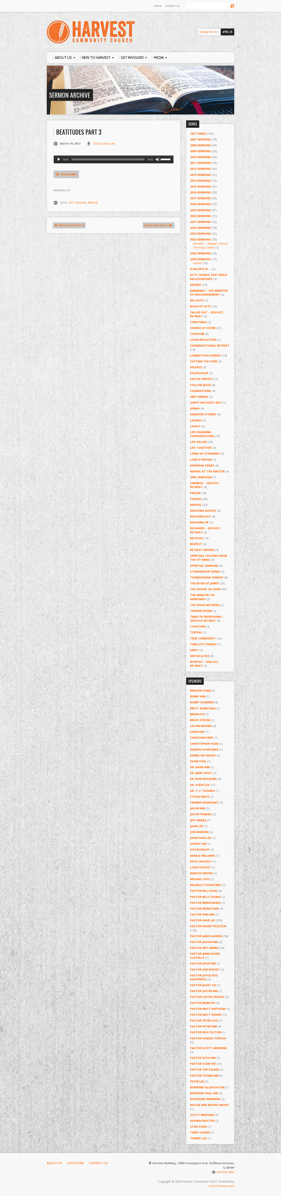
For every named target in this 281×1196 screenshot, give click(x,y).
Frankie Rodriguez (204, 802)
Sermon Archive (69, 94)
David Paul (198, 761)
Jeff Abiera (198, 820)
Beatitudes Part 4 (158, 225)
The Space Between (204, 605)
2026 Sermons (200, 259)
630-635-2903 (225, 1172)
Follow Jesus (200, 385)
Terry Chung (200, 1132)
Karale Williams (202, 855)
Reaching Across (203, 510)
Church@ (197, 334)
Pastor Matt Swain (205, 1014)
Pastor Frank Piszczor (208, 926)
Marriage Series (202, 465)
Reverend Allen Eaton (207, 1087)
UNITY (194, 650)
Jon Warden (199, 832)
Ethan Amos (199, 796)
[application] (113, 159)
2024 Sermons (200, 239)
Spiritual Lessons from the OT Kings (208, 557)
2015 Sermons (200, 186)
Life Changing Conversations (202, 434)
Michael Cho (199, 879)
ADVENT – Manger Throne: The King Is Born (210, 245)
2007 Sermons (200, 139)
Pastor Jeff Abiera (204, 948)
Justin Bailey (200, 849)
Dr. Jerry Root (201, 773)
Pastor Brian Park (204, 908)
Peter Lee (197, 1081)
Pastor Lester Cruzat (207, 997)
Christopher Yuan (204, 743)
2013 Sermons (200, 175)
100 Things (198, 133)
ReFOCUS (196, 538)
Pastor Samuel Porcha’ (208, 1038)
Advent (195, 285)
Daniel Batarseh (203, 755)
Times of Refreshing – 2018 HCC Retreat (206, 618)
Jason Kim (197, 808)
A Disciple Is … (200, 269)
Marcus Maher (201, 873)
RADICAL (93, 202)
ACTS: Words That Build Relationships (208, 277)
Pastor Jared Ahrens (206, 936)
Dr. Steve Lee (199, 785)
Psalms (195, 499)
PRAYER (195, 493)
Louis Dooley (200, 867)
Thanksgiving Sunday (206, 577)
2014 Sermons (200, 180)
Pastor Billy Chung (205, 897)
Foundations (200, 391)
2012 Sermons (200, 169)
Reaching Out (200, 516)
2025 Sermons (200, 253)
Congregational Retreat (209, 345)
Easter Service (201, 379)
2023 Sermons (200, 233)
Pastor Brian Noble (205, 903)
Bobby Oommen (202, 702)
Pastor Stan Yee (203, 1063)
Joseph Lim (198, 844)
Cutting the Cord (204, 361)
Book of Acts (200, 306)
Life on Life (198, 442)
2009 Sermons (200, 151)
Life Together (201, 448)
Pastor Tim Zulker (204, 1069)
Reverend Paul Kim (204, 1093)
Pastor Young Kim (204, 1075)
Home (158, 6)
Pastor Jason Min (204, 942)
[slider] (108, 159)
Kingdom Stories (203, 414)
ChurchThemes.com (221, 1186)
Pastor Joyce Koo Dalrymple (204, 977)
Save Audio (66, 174)
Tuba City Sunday (203, 644)
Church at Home (203, 328)
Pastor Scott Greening (208, 1048)
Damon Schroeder (204, 749)
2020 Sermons (200, 216)
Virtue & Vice (199, 656)
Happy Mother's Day (205, 402)
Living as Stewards (205, 453)
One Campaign (201, 477)
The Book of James (204, 583)
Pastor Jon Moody (205, 969)
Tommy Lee (198, 1138)
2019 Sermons (200, 210)
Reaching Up (199, 522)
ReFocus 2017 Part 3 (69, 225)
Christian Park (201, 737)
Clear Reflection (203, 339)
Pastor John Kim (203, 963)
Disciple (196, 367)
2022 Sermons (200, 228)
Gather (197, 263)
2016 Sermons (200, 192)
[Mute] (157, 159)
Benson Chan (200, 690)
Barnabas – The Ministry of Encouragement (209, 292)
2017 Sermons (77, 202)
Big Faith (197, 300)
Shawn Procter (202, 1121)
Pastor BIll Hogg (203, 891)
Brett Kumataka (203, 708)
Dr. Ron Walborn (203, 779)
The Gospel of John (205, 589)
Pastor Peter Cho (204, 1020)
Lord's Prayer (201, 459)
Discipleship (199, 373)
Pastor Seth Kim (203, 1058)
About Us (54, 1163)
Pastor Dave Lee (104, 143)
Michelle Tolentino (205, 885)
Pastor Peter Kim (203, 1026)
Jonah (195, 408)
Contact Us (172, 6)
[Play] (59, 159)
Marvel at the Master (207, 471)
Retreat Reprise (202, 550)
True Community (203, 638)
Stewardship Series (205, 571)
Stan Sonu (198, 1126)
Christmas (198, 322)
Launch (196, 420)
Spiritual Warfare (204, 566)
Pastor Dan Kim (202, 914)
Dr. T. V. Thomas (202, 791)
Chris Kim (197, 732)
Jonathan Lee (200, 838)
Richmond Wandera (205, 1099)
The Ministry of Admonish (202, 597)
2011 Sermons (200, 163)
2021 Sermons (200, 222)
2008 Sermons (200, 145)
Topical (196, 632)
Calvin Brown (201, 726)
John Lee (196, 826)
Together (197, 626)
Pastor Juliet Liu (203, 985)
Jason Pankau (201, 814)
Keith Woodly (201, 861)
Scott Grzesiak (202, 1115)
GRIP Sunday (199, 397)
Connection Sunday (205, 355)
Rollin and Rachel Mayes (209, 1105)
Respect (196, 544)
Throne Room (201, 611)
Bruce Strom (200, 720)
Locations (75, 1163)
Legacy (195, 426)
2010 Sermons (200, 157)
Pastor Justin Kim (204, 991)
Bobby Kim (197, 696)
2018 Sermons (200, 204)
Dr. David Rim (200, 767)
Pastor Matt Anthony (208, 1009)
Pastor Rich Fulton (205, 1032)
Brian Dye (197, 714)
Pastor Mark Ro (202, 1003)
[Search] (207, 6)
